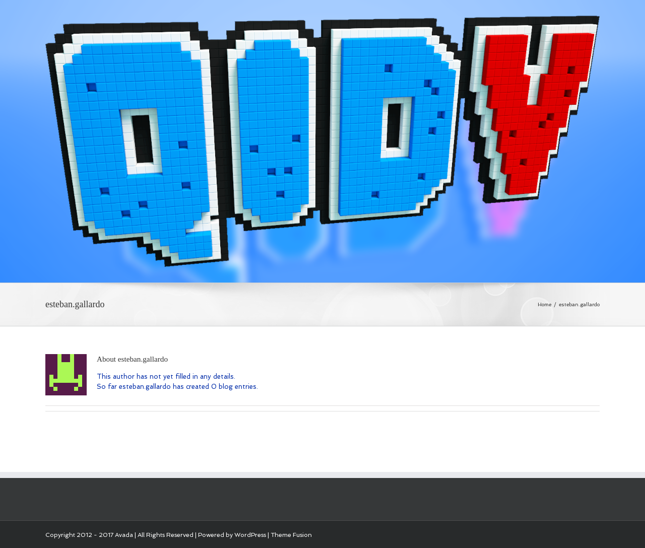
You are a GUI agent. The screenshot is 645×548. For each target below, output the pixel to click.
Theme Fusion (291, 534)
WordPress (250, 534)
